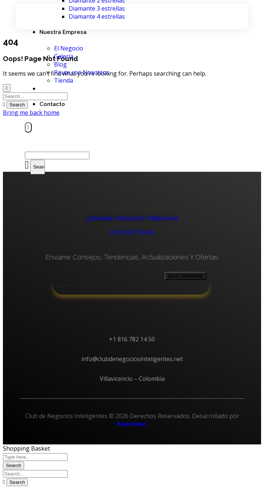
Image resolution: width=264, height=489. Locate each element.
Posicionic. (132, 424)
